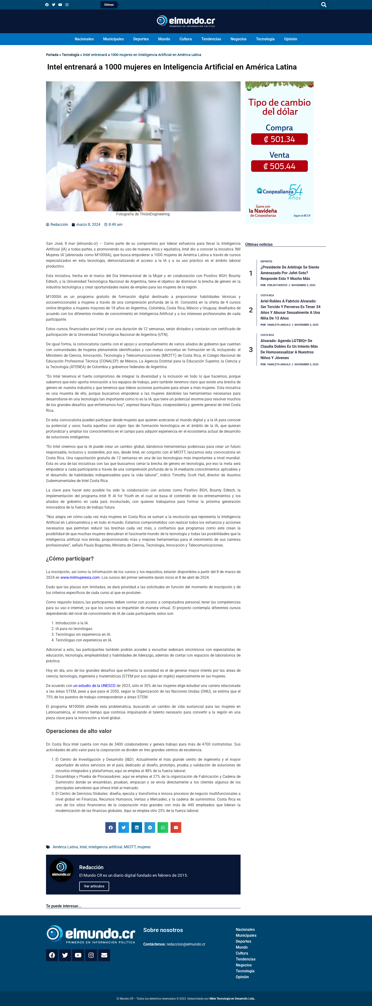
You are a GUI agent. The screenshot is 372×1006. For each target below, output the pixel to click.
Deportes (141, 39)
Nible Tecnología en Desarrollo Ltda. (232, 998)
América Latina (65, 847)
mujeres (144, 847)
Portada (52, 54)
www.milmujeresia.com (80, 577)
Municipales (113, 39)
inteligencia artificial (105, 847)
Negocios (238, 39)
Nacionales (84, 39)
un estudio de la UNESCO (94, 685)
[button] (324, 4)
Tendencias (211, 39)
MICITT (130, 847)
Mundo (164, 39)
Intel (83, 847)
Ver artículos (94, 886)
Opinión (290, 39)
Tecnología (265, 39)
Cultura (186, 39)
